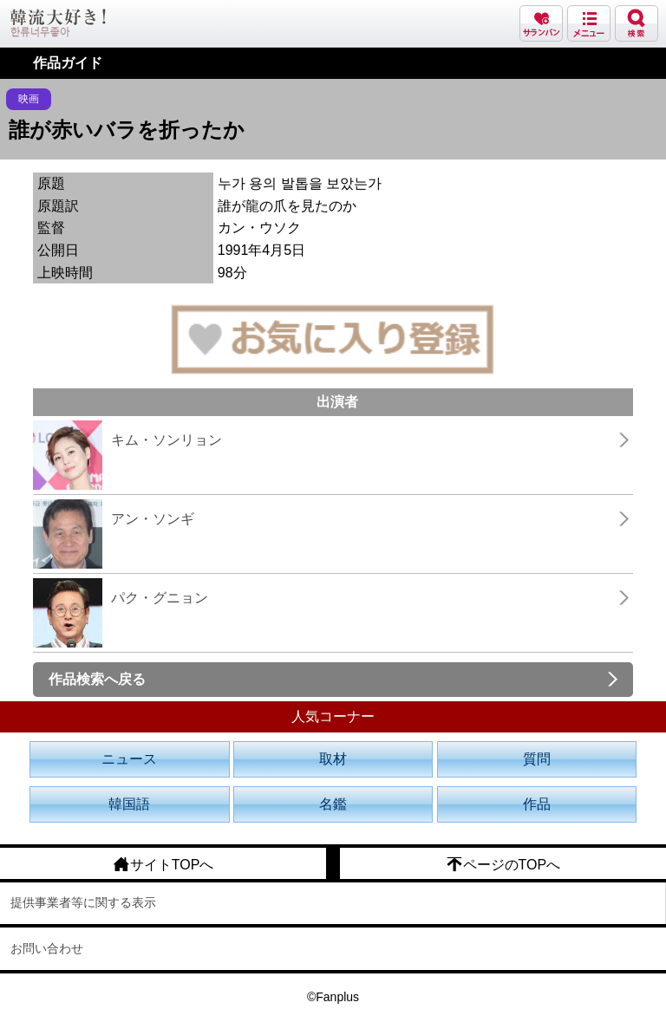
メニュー (589, 23)
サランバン (541, 23)
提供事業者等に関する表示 (83, 902)
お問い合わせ (46, 948)
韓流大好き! (58, 23)
